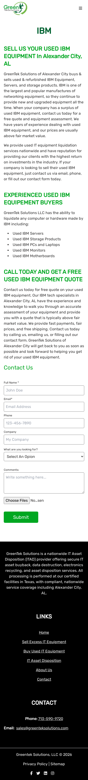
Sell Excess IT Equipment (44, 642)
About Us (44, 670)
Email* (8, 399)
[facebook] (31, 773)
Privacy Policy (36, 764)
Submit (21, 517)
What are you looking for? (21, 449)
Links (44, 616)
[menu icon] (80, 8)
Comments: (11, 469)
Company (10, 431)
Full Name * (11, 382)
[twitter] (38, 773)
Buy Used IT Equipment (44, 651)
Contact (44, 679)
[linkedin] (45, 773)
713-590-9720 (50, 718)
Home (44, 632)
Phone (8, 415)
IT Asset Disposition (44, 660)
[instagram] (52, 773)
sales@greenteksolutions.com (42, 728)
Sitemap (57, 764)
